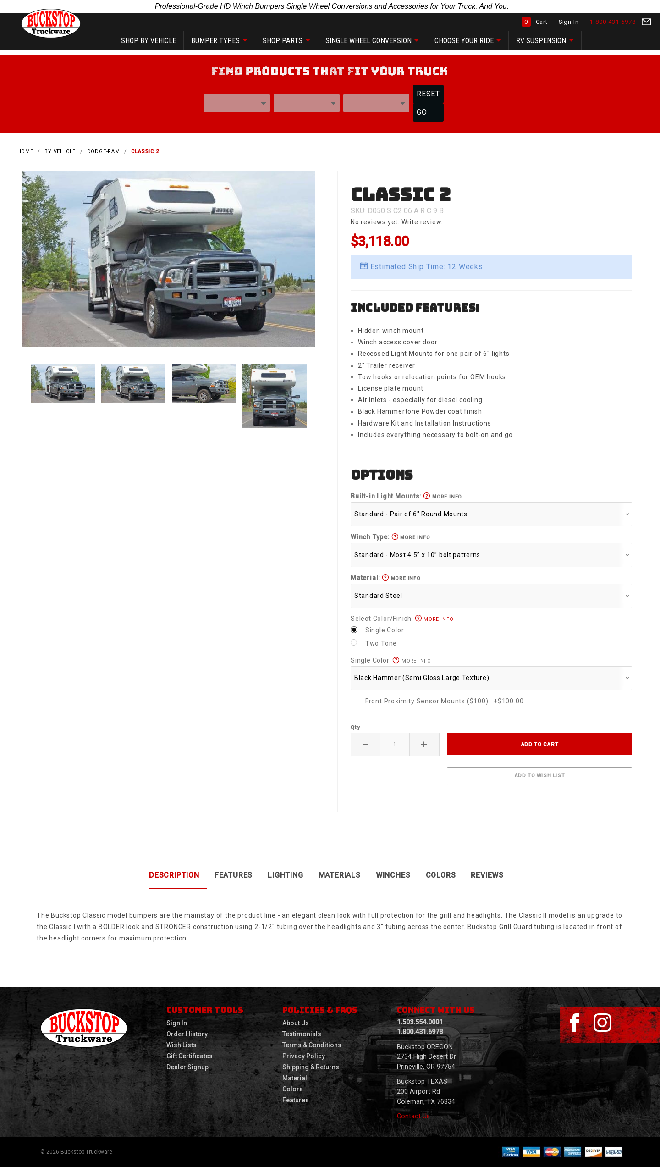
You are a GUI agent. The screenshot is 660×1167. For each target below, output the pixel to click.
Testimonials (301, 1034)
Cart (536, 22)
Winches (393, 875)
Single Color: (391, 660)
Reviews (487, 875)
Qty (355, 727)
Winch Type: (390, 537)
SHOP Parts (286, 41)
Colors (441, 875)
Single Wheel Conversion (372, 41)
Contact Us (413, 1116)
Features (233, 875)
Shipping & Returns (310, 1067)
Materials (340, 875)
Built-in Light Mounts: (406, 496)
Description (174, 875)
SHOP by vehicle (148, 40)
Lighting (285, 875)
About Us (295, 1023)
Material (294, 1078)
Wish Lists (181, 1045)
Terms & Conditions (311, 1045)
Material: (386, 577)
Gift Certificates (189, 1056)
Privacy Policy (303, 1056)
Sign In (569, 21)
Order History (187, 1034)
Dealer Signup (187, 1067)
